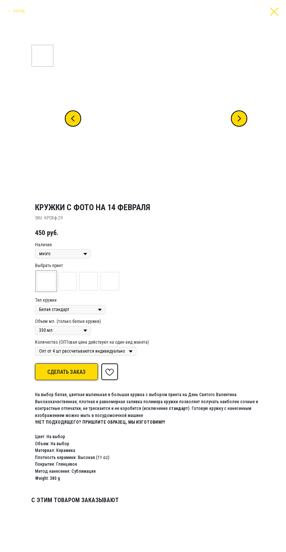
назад (19, 10)
